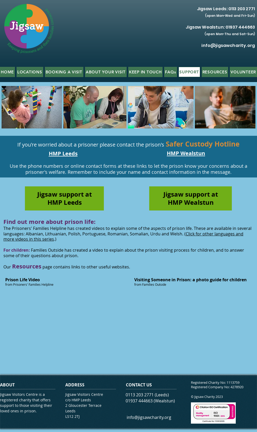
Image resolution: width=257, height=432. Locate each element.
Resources (26, 266)
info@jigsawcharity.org (228, 45)
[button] (30, 72)
